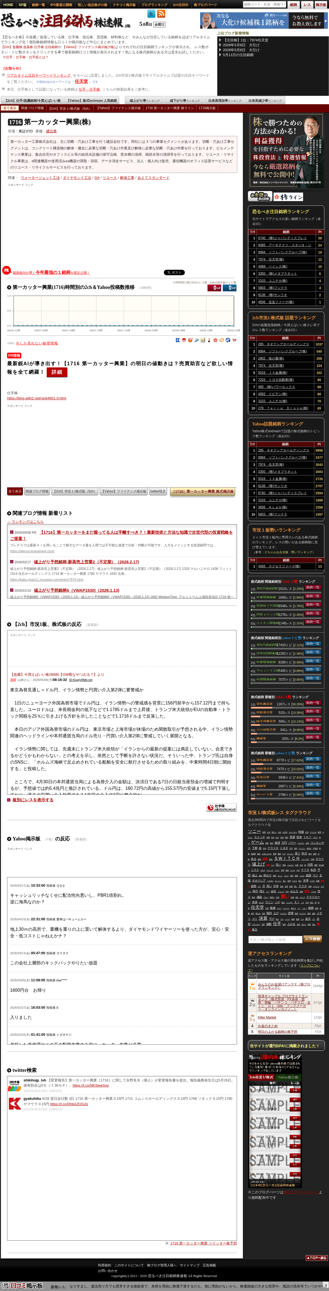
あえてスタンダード (154, 178)
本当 (277, 897)
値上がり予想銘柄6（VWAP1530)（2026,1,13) (76, 590)
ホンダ (302, 897)
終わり (267, 875)
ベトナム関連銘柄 (267, 622)
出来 (264, 848)
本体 (254, 902)
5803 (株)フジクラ (272, 288)
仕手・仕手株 (90, 89)
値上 (254, 875)
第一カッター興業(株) (49, 122)
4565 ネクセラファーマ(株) (279, 566)
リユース (110, 178)
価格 (316, 865)
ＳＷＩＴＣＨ (287, 858)
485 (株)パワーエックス (276, 387)
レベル (292, 870)
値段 (313, 913)
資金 (281, 886)
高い (269, 885)
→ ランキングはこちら (25, 522)
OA (97, 178)
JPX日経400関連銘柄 (267, 588)
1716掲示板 (207, 108)
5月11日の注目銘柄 (238, 55)
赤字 (252, 913)
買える (258, 913)
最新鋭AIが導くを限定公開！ (51, 272)
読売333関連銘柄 (267, 653)
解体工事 (127, 178)
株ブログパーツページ (301, 1192)
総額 (308, 875)
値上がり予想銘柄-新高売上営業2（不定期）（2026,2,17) (86, 561)
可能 (267, 908)
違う (284, 881)
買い (285, 896)
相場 (293, 919)
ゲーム (257, 842)
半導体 (315, 848)
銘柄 (311, 907)
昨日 (304, 853)
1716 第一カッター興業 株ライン (170, 108)
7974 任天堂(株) (271, 259)
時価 (301, 831)
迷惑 (314, 854)
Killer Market (267, 1017)
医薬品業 (262, 777)
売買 (312, 859)
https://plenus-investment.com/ (32, 551)
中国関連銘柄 (266, 679)
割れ (311, 902)
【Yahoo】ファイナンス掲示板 (118, 108)
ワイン (269, 902)
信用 (286, 886)
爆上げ (293, 908)
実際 (274, 854)
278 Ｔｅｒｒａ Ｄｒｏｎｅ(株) (283, 408)
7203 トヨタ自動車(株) (276, 380)
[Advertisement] (117, 225)
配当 (253, 897)
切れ (297, 897)
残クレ (274, 832)
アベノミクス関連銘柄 (267, 670)
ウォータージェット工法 (40, 178)
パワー (292, 842)
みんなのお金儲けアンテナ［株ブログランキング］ (284, 986)
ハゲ (277, 902)
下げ (271, 918)
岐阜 (258, 854)
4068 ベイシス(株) (272, 266)
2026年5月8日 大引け (241, 45)
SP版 (22, 5)
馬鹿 (297, 919)
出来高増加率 (225, 101)
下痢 (254, 847)
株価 (272, 907)
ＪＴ (299, 908)
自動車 (253, 854)
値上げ (258, 864)
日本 (276, 885)
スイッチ (259, 837)
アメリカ (313, 832)
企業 (296, 865)
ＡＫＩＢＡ (293, 832)
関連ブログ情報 (32, 108)
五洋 (291, 848)
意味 (284, 924)
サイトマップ (190, 1265)
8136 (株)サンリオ (272, 295)
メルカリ (290, 865)
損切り (272, 897)
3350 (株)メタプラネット (277, 273)
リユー (286, 876)
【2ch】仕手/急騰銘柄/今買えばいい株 (32, 101)
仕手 (277, 923)
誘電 (291, 913)
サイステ (303, 913)
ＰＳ (284, 854)
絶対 (271, 843)
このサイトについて (129, 1265)
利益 (291, 886)
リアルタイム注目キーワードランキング (39, 75)
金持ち (309, 848)
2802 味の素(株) (271, 358)
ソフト (255, 869)
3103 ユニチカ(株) (272, 281)
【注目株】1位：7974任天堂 (245, 40)
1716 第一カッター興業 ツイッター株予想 (203, 1243)
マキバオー (256, 924)
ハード (287, 919)
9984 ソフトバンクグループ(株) (282, 252)
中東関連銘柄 (266, 597)
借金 (287, 870)
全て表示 (9, 108)
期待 (269, 913)
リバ (272, 865)
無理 (277, 842)
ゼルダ (261, 902)
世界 (263, 924)
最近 (283, 902)
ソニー (254, 831)
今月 (298, 870)
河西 (310, 864)
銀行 (310, 854)
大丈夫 (285, 832)
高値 (292, 897)
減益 (259, 896)
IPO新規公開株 (62, 5)
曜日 (286, 837)
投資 (299, 837)
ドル (302, 919)
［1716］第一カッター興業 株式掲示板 (202, 491)
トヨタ (284, 847)
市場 (282, 870)
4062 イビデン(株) (272, 394)
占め (279, 832)
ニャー (279, 908)
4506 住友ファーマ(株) (276, 302)
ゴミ (254, 918)
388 (13, 680)
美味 (284, 865)
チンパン (278, 881)
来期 (264, 832)
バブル (302, 876)
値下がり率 (185, 101)
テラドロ (273, 847)
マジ (315, 875)
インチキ (289, 902)
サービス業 (264, 794)
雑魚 (301, 891)
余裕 (282, 837)
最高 (259, 859)
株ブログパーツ (205, 5)
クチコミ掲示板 (124, 5)
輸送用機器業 (266, 721)
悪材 (316, 908)
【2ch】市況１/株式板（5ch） (70, 109)
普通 (292, 837)
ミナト (277, 870)
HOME (8, 5)
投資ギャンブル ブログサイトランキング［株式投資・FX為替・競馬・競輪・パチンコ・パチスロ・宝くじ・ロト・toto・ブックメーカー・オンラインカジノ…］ (284, 1002)
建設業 (51, 131)
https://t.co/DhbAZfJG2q (69, 1104)
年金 (272, 837)
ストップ (270, 870)
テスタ (303, 885)
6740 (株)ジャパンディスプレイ (282, 238)
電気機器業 (264, 703)
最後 (279, 854)
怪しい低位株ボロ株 (92, 5)
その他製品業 (266, 729)
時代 (255, 891)
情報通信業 (264, 712)
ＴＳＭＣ (270, 881)
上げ (276, 913)
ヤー (259, 886)
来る (253, 858)
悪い (295, 886)
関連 (268, 865)
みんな (294, 891)
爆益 (260, 876)
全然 (298, 924)
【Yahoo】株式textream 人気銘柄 (91, 101)
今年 (287, 891)
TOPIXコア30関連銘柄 (268, 605)
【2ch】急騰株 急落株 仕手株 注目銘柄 (29, 47)
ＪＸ (302, 902)
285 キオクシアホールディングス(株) (283, 345)
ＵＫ (282, 919)
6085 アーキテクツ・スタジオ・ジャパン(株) (285, 246)
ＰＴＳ (305, 869)
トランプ (281, 891)
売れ (307, 891)
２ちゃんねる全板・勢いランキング (288, 552)
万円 (284, 842)
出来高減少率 (265, 101)
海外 (295, 848)
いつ (267, 891)
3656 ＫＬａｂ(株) (272, 507)
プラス (315, 837)
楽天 (308, 918)
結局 (307, 843)
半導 (306, 880)
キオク (262, 870)
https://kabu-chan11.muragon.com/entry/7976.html (46, 580)
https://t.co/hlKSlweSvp (91, 1085)
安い (278, 864)
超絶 (253, 885)
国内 (274, 876)
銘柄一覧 (38, 5)
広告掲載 (209, 1265)
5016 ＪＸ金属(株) (272, 373)
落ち (300, 881)
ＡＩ (297, 902)
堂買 (289, 881)
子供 (307, 902)
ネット (280, 876)
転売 (313, 869)
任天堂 (81, 81)
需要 (296, 876)
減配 (269, 924)
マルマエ (283, 913)
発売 (292, 876)
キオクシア (259, 880)
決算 (263, 918)
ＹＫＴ (307, 837)
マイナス (316, 886)
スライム (290, 854)
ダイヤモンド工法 (77, 178)
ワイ (313, 919)
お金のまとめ (268, 1026)
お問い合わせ (108, 1271)
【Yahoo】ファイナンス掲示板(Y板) (88, 47)
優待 (309, 913)
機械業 (261, 738)
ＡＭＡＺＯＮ (267, 854)
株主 (254, 929)
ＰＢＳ (294, 881)
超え (314, 924)
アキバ (265, 897)
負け (277, 919)
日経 (263, 913)
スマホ (312, 881)
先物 (310, 886)
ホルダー (301, 843)
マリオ (313, 891)
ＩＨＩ (304, 908)
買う (297, 853)
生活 (307, 832)
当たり (303, 924)
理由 (309, 924)
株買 (319, 832)
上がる (291, 924)
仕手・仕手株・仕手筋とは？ (27, 57)
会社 (273, 891)
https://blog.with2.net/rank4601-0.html (36, 398)
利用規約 (104, 1265)
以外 (301, 865)
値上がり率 (145, 101)
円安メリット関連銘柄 (267, 614)
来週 (268, 837)
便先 (270, 859)
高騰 (317, 881)
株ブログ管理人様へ (162, 1265)
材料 (265, 858)
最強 (296, 913)
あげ (277, 837)
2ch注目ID (180, 5)
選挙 (267, 843)
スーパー (286, 908)
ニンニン (302, 848)
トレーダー (305, 859)
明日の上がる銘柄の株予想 (277, 1032)
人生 (268, 832)
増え (262, 891)
